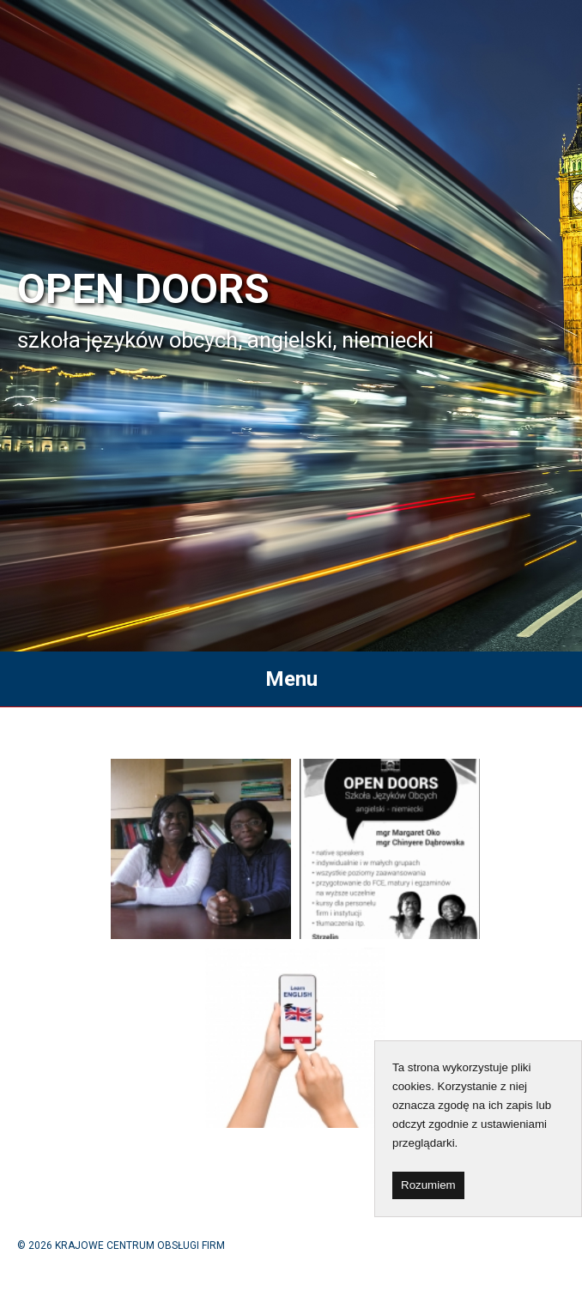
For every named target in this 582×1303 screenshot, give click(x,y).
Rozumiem (428, 1185)
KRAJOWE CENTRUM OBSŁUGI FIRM (140, 1245)
